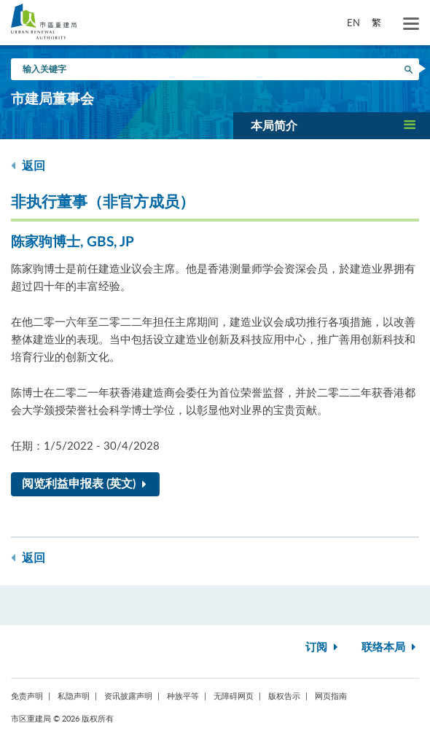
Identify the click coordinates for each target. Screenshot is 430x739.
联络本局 (390, 647)
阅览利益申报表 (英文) (87, 484)
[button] (331, 125)
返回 (28, 166)
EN (353, 22)
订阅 (323, 647)
